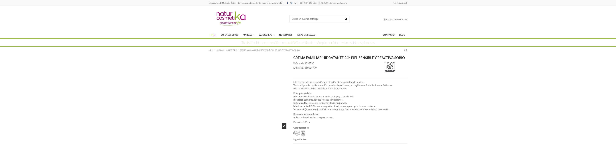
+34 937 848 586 (308, 3)
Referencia (298, 63)
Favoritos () (400, 3)
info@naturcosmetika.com (334, 3)
